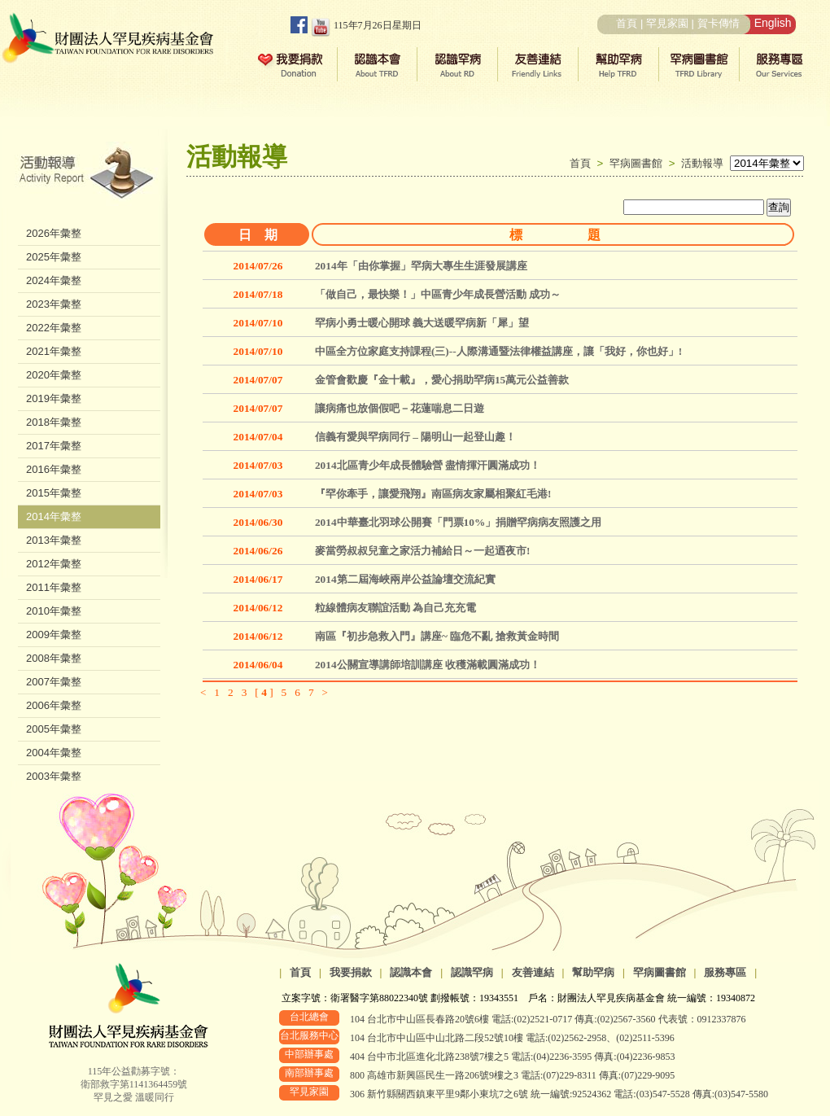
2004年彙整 (53, 752)
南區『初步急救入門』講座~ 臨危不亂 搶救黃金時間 (437, 636)
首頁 (626, 23)
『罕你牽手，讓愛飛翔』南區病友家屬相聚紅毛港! (433, 494)
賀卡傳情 (718, 23)
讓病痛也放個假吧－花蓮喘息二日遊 (399, 408)
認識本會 (411, 972)
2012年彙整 (53, 564)
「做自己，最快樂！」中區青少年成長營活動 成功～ (438, 294)
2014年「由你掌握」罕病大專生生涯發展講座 (421, 266)
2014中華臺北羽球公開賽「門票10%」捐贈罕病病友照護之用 (458, 522)
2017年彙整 (53, 446)
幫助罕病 (593, 972)
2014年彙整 (53, 516)
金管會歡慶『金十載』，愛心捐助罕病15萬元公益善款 (442, 380)
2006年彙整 (53, 705)
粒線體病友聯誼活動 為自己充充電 (395, 608)
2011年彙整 (53, 587)
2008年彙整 (53, 658)
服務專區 (725, 972)
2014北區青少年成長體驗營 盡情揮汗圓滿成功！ (427, 465)
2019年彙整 (53, 398)
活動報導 (702, 163)
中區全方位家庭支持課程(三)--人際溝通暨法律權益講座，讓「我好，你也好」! (498, 351)
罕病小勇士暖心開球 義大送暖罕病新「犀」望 (422, 323)
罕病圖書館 (639, 163)
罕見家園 (667, 23)
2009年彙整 (53, 634)
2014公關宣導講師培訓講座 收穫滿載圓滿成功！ (427, 665)
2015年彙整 (53, 493)
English (773, 22)
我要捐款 (351, 972)
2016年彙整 (53, 469)
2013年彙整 (53, 540)
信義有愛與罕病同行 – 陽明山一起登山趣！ (415, 437)
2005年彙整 (53, 729)
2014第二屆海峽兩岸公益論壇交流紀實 (405, 579)
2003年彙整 (53, 776)
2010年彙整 (53, 611)
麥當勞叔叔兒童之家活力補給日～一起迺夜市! (422, 551)
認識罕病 (472, 972)
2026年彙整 (53, 233)
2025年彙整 (53, 257)
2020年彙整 (53, 375)
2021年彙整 (53, 351)
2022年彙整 (53, 328)
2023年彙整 (53, 304)
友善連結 (533, 972)
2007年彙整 (53, 682)
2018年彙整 (53, 422)
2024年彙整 (53, 280)
